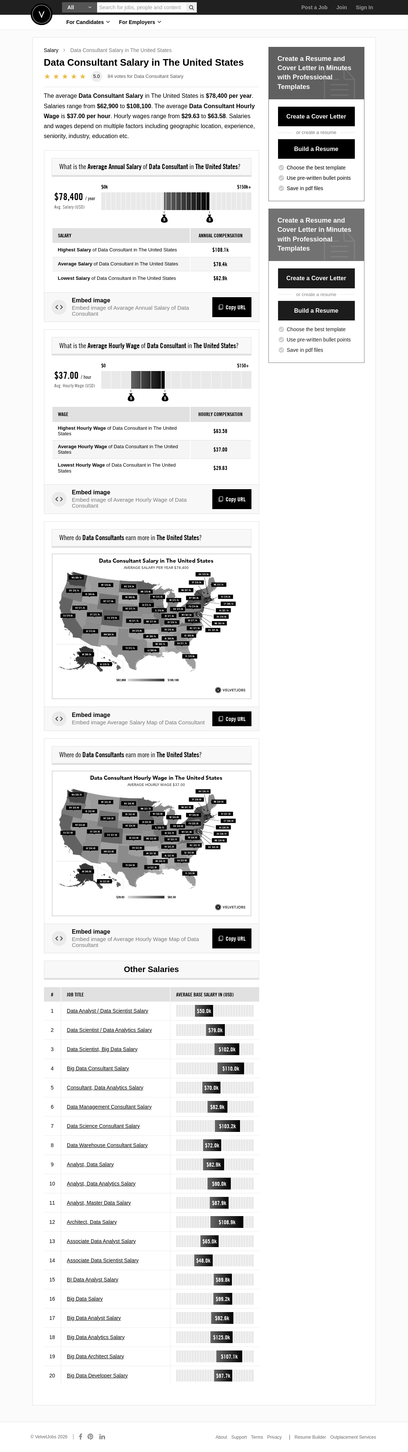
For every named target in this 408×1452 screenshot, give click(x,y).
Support (239, 1437)
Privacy (274, 1437)
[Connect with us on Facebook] (80, 1437)
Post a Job (314, 7)
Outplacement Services (353, 1437)
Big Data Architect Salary (95, 1361)
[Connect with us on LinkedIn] (102, 1437)
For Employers (140, 22)
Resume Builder (310, 1437)
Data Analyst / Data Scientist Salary (107, 1016)
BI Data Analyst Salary (92, 1284)
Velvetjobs (41, 14)
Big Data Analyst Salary (94, 1323)
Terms (257, 1437)
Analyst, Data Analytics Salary (101, 1188)
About (221, 1437)
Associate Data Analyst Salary (101, 1246)
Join (341, 7)
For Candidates (88, 22)
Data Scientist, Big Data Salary (102, 1054)
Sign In (364, 7)
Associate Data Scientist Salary (103, 1265)
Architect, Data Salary (92, 1227)
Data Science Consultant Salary (103, 1131)
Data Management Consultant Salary (109, 1112)
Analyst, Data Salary (90, 1169)
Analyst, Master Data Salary (99, 1208)
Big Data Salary (85, 1304)
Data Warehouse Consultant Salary (107, 1150)
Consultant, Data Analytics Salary (105, 1092)
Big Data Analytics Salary (95, 1342)
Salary (51, 50)
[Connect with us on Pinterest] (91, 1437)
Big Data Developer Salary (97, 1380)
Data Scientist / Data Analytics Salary (109, 1035)
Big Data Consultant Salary (98, 1073)
